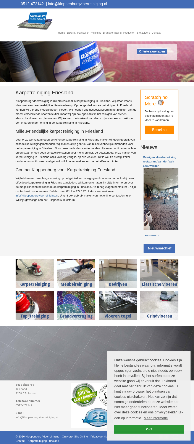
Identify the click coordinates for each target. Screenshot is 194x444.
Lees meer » (151, 235)
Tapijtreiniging (34, 316)
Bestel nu (159, 130)
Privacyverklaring (101, 436)
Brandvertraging (76, 316)
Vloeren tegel (118, 316)
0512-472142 (32, 4)
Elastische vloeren (159, 284)
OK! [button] (149, 429)
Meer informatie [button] (156, 418)
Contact (20, 440)
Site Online (81, 436)
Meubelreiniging (76, 284)
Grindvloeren (159, 316)
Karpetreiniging (34, 284)
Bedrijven (118, 284)
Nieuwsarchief (159, 248)
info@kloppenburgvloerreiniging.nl (76, 4)
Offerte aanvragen (152, 51)
